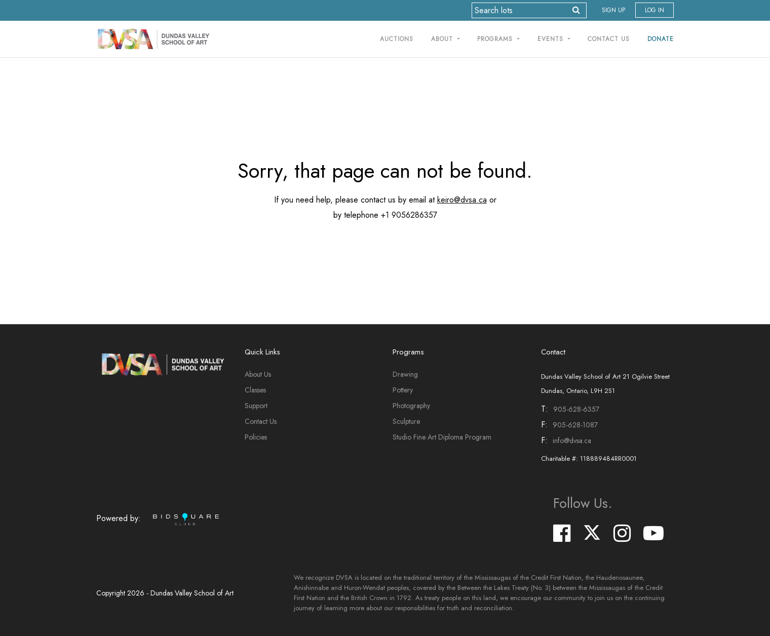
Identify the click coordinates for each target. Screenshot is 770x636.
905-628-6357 (576, 409)
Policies (256, 437)
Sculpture (406, 421)
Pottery (403, 390)
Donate (660, 39)
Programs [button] (496, 39)
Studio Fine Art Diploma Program (442, 437)
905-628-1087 (575, 425)
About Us (258, 374)
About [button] (443, 39)
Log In (654, 10)
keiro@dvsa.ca (462, 200)
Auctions (396, 39)
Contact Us (609, 39)
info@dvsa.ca (572, 440)
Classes (255, 390)
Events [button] (551, 39)
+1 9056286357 (409, 215)
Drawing (405, 374)
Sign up (613, 10)
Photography (411, 406)
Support (256, 406)
